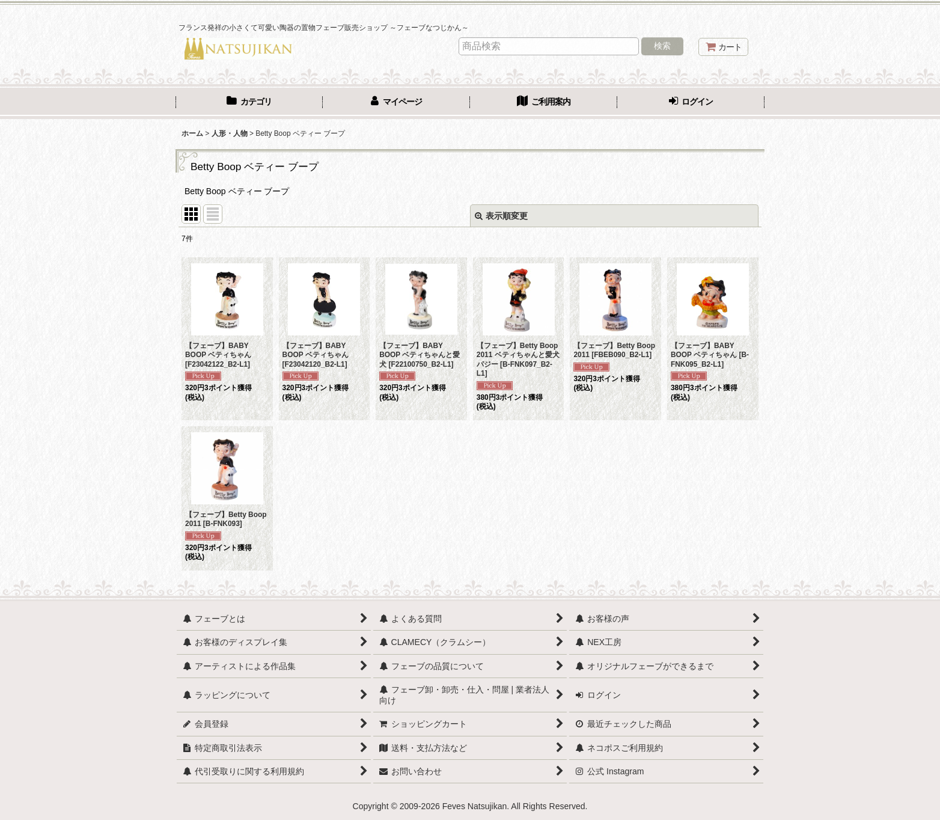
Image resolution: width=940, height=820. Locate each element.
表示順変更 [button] (501, 216)
